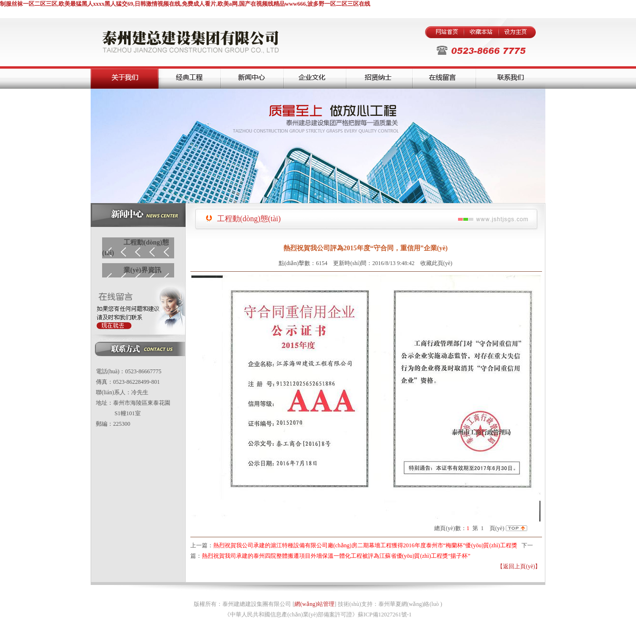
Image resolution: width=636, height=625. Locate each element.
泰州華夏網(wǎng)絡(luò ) (410, 604)
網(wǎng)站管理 (314, 604)
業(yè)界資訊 (142, 270)
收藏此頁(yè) (436, 263)
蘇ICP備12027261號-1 (385, 614)
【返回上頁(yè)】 (519, 566)
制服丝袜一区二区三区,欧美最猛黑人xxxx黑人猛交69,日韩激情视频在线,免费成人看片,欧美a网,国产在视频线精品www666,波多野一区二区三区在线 (185, 3)
